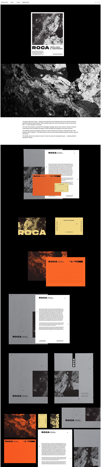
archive (18, 2)
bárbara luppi (25, 2)
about (12, 2)
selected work (4, 2)
